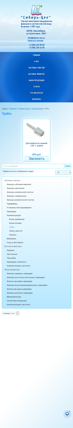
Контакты (36, 99)
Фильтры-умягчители (15, 188)
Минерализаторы (14, 297)
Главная (36, 55)
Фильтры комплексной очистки (20, 192)
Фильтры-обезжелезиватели (19, 184)
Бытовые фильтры (13, 246)
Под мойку (11, 258)
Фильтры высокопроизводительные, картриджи (27, 285)
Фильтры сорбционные (16, 196)
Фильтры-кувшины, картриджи (19, 273)
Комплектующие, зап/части (18, 266)
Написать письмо (35, 40)
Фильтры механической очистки (20, 200)
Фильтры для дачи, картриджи (20, 293)
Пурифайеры (12, 204)
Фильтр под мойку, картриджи (19, 281)
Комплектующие (14, 215)
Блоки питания (15, 223)
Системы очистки (12, 180)
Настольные (12, 254)
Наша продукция (12, 269)
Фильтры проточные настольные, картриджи (26, 277)
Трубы (11, 227)
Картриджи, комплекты (16, 262)
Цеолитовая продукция (17, 301)
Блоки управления (16, 219)
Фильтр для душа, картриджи (19, 289)
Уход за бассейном (15, 242)
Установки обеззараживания (19, 208)
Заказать (36, 158)
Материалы (11, 239)
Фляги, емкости (15, 231)
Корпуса (12, 235)
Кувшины (10, 250)
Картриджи (11, 211)
